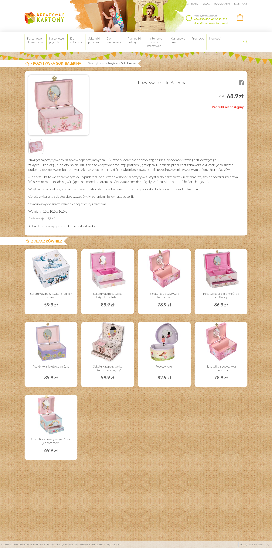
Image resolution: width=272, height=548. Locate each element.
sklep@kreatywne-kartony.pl (211, 23)
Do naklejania (76, 40)
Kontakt (240, 3)
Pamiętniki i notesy (135, 40)
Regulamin (222, 3)
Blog (206, 3)
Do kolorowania (114, 40)
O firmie (192, 3)
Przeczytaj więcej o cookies (251, 544)
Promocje (197, 38)
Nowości (214, 38)
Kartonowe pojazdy (56, 40)
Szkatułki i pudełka (94, 40)
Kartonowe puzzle (178, 40)
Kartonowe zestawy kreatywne (154, 42)
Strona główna (96, 63)
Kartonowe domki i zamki (35, 40)
